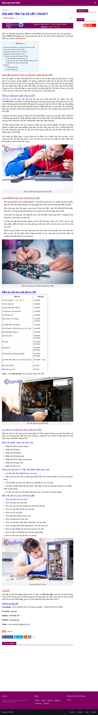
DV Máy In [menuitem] (41, 9)
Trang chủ (4, 10)
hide (23, 43)
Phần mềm (38, 703)
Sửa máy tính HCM (11, 3)
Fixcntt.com (14, 620)
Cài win (37, 700)
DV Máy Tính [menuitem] (7, 9)
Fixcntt (14, 611)
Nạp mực (57, 700)
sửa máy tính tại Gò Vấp (18, 34)
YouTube (93, 712)
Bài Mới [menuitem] (70, 9)
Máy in (43, 700)
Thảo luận (46, 703)
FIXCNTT (11, 712)
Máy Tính (11, 10)
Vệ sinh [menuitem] (61, 9)
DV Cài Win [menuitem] (30, 9)
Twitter (87, 712)
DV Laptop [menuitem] (19, 9)
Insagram (80, 712)
